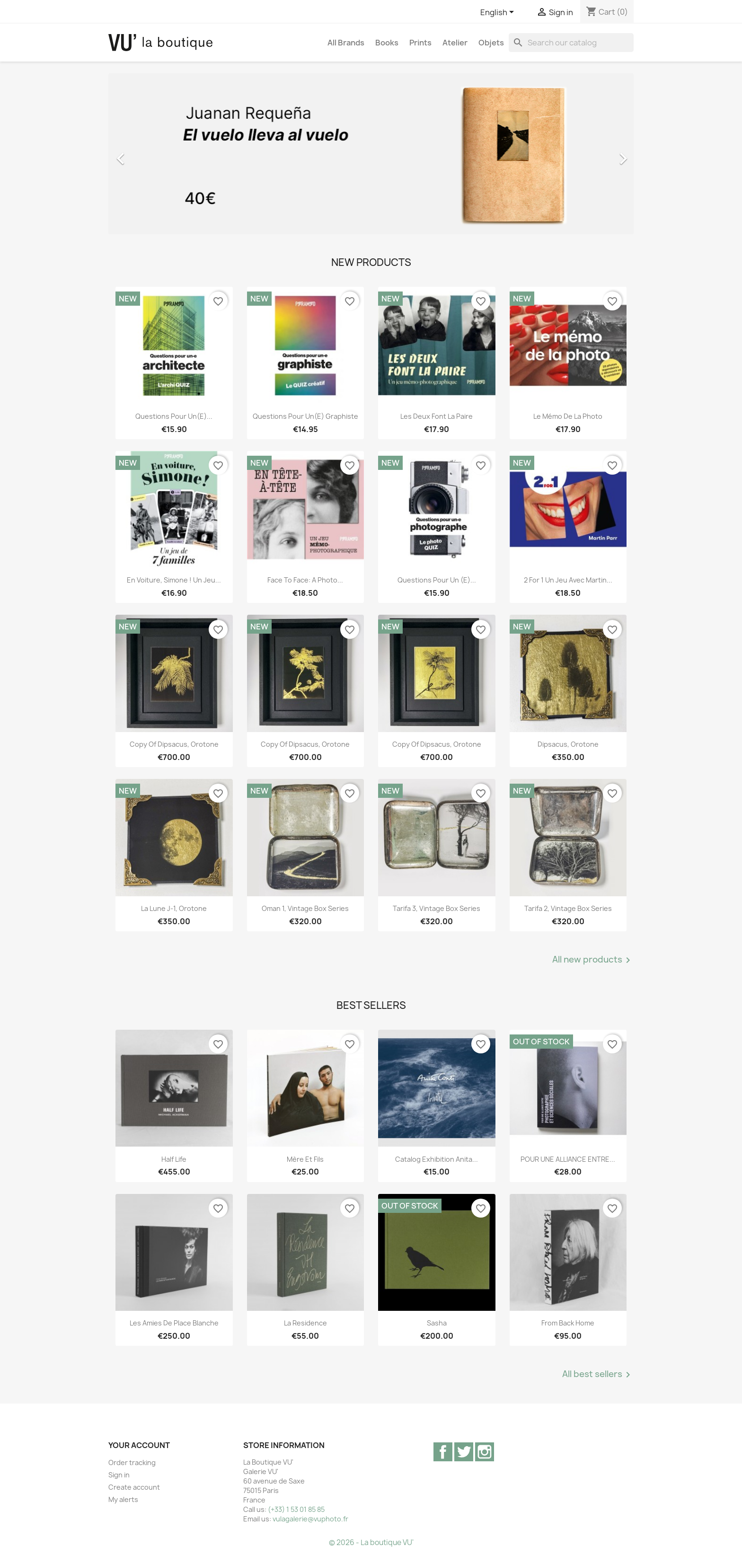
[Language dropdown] (498, 12)
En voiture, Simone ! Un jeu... (174, 579)
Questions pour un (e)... (437, 579)
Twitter (463, 1451)
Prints (420, 42)
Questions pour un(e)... (173, 416)
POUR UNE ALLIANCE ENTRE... (568, 1159)
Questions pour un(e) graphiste (305, 416)
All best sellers (598, 1374)
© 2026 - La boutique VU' (371, 1542)
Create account (134, 1487)
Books (386, 42)
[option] (371, 153)
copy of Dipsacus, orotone (174, 744)
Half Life (173, 1159)
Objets (491, 42)
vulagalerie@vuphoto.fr (310, 1518)
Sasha (437, 1322)
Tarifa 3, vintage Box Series (436, 908)
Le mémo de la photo (567, 416)
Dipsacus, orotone (568, 744)
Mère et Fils (305, 1159)
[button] (147, 153)
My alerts (123, 1499)
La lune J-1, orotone (174, 908)
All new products (593, 960)
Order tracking (132, 1462)
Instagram (484, 1451)
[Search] (571, 42)
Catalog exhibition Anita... (436, 1159)
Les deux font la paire (436, 416)
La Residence (305, 1322)
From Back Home (567, 1322)
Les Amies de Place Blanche (174, 1322)
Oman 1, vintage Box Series (305, 908)
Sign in (119, 1474)
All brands (345, 42)
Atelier (455, 42)
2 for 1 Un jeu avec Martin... (568, 579)
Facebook (442, 1451)
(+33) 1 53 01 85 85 (296, 1509)
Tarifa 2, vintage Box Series (568, 908)
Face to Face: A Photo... (305, 579)
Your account (139, 1445)
